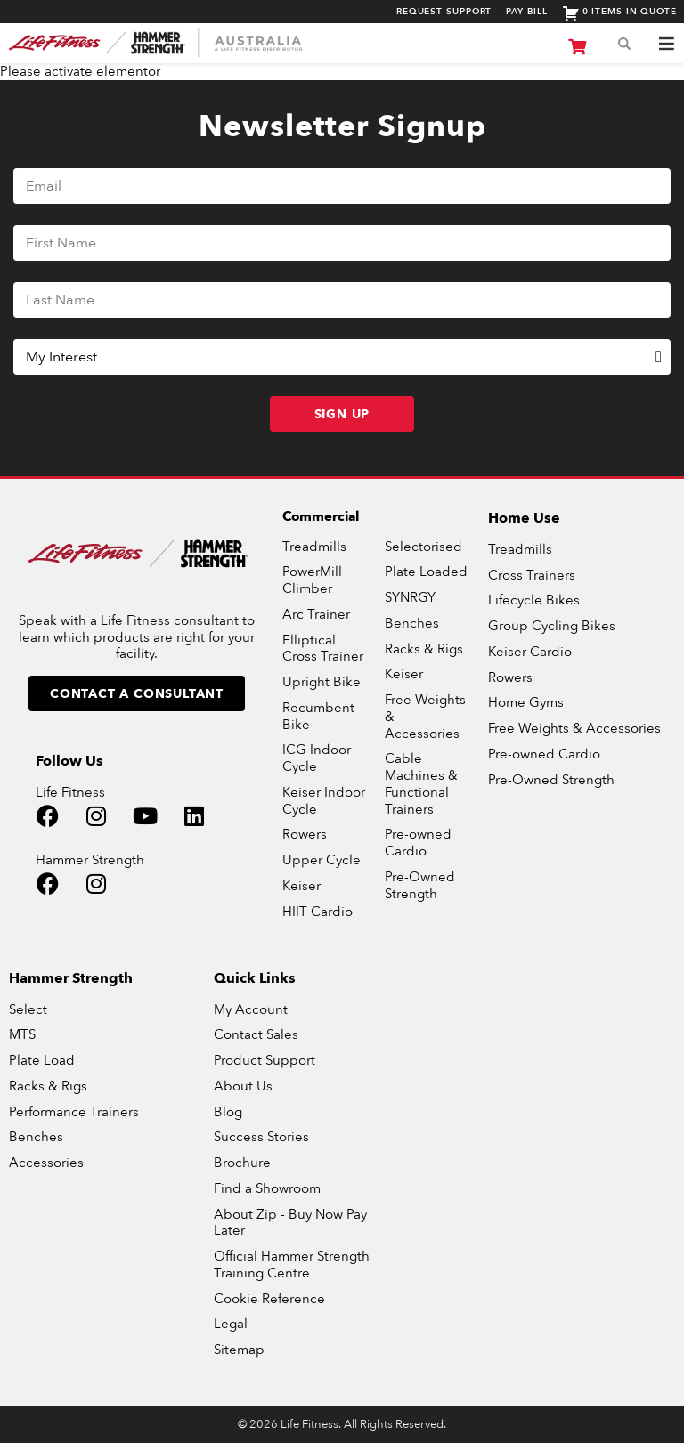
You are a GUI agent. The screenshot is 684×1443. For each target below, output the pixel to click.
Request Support (444, 11)
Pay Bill (526, 11)
